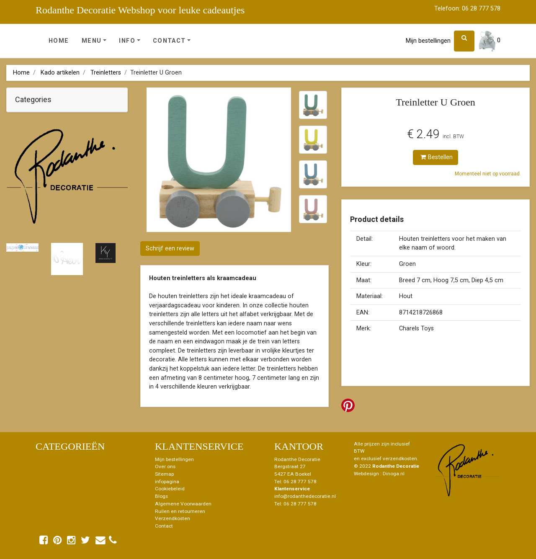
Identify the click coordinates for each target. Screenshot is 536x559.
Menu (92, 40)
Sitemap (164, 474)
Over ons (165, 466)
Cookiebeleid (170, 489)
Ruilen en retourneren (180, 511)
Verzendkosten (172, 518)
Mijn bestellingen (428, 40)
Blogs (161, 496)
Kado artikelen (60, 72)
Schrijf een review (170, 248)
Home (59, 40)
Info (127, 40)
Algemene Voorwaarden (183, 504)
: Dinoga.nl (392, 474)
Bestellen (436, 157)
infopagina (167, 481)
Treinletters (105, 72)
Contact (169, 40)
